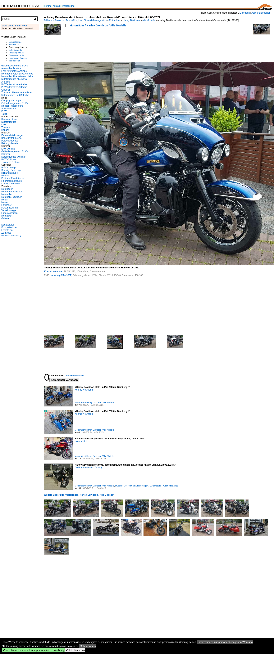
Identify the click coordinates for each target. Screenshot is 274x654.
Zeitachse (6, 232)
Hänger (5, 130)
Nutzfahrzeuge (8, 122)
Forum (47, 6)
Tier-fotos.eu (14, 61)
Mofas (4, 199)
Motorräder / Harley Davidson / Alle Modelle (98, 25)
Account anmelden (260, 12)
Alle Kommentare (74, 375)
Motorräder (115, 20)
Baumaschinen (8, 119)
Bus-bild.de (14, 44)
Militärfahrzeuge (9, 173)
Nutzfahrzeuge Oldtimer (13, 156)
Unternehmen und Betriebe (15, 95)
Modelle (5, 175)
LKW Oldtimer (8, 148)
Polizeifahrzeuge (9, 140)
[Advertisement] (114, 46)
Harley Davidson (131, 20)
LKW (3, 124)
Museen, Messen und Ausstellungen (12, 107)
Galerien (5, 218)
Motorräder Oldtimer (11, 191)
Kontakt (57, 6)
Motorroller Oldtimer (11, 197)
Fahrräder (6, 205)
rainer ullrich (81, 441)
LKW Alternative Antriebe (14, 71)
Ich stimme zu (75, 650)
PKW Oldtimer (8, 159)
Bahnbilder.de (15, 42)
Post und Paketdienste (12, 178)
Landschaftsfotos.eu (18, 58)
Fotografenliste (8, 227)
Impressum (68, 6)
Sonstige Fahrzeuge (11, 170)
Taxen (4, 114)
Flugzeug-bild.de (16, 53)
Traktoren (6, 127)
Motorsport (6, 215)
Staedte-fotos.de (16, 55)
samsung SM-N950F (60, 275)
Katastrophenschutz (11, 183)
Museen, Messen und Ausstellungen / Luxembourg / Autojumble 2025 (146, 486)
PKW (4, 111)
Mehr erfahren (88, 646)
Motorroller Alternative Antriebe (17, 76)
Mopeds (5, 202)
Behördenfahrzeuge (11, 138)
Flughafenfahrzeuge (11, 181)
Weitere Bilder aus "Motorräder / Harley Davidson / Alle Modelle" (79, 495)
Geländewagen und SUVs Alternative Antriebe (14, 67)
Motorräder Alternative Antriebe (17, 73)
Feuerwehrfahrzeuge (12, 135)
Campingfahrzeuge (11, 100)
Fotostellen (7, 230)
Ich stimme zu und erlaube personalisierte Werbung (33, 650)
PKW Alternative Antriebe (14, 84)
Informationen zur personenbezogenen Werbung (225, 642)
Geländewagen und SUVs (14, 103)
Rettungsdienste (9, 143)
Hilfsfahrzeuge (8, 167)
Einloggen (245, 12)
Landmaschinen (9, 213)
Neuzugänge (7, 224)
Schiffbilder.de (15, 50)
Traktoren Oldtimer (11, 162)
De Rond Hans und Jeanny (88, 467)
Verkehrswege (8, 210)
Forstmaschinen (9, 207)
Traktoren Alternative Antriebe (16, 92)
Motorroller (6, 194)
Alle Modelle (148, 20)
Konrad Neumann (53, 271)
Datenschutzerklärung (11, 235)
